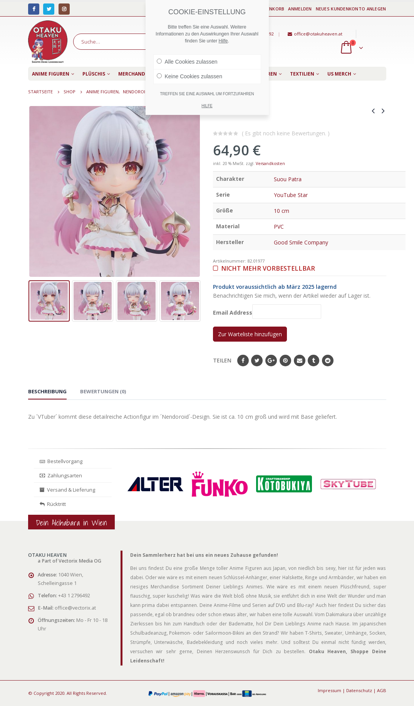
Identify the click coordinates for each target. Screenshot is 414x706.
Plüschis (93, 74)
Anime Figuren (50, 74)
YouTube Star (291, 195)
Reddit (328, 360)
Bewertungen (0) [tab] (103, 391)
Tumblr (313, 360)
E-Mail (299, 360)
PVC (279, 226)
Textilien (302, 74)
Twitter (257, 360)
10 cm (281, 210)
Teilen (222, 360)
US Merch (339, 74)
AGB (381, 690)
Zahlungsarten (61, 475)
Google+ (271, 360)
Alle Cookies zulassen (187, 62)
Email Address (267, 311)
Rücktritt (53, 503)
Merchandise (135, 74)
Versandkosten (270, 163)
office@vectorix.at (75, 608)
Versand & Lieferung (67, 489)
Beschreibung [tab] (47, 391)
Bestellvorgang (61, 461)
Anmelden (300, 9)
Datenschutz (359, 690)
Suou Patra (288, 179)
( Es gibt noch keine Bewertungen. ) (286, 133)
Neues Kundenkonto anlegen (351, 9)
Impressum (329, 690)
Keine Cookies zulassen (189, 76)
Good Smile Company (301, 242)
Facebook (243, 360)
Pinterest (285, 360)
